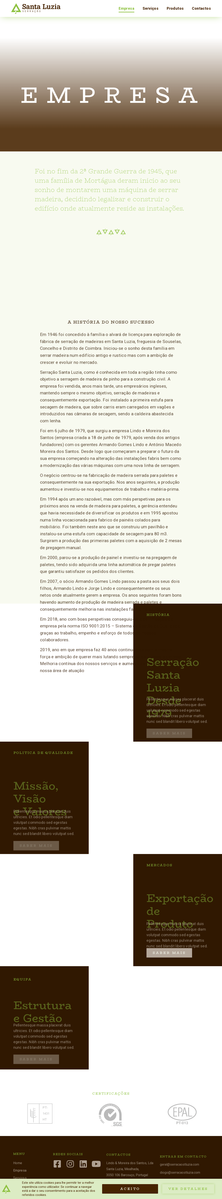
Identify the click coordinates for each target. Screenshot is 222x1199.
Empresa (126, 8)
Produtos (175, 8)
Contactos (201, 8)
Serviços (150, 8)
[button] (169, 940)
